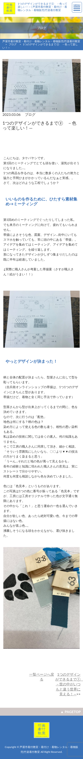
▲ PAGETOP (70, 711)
